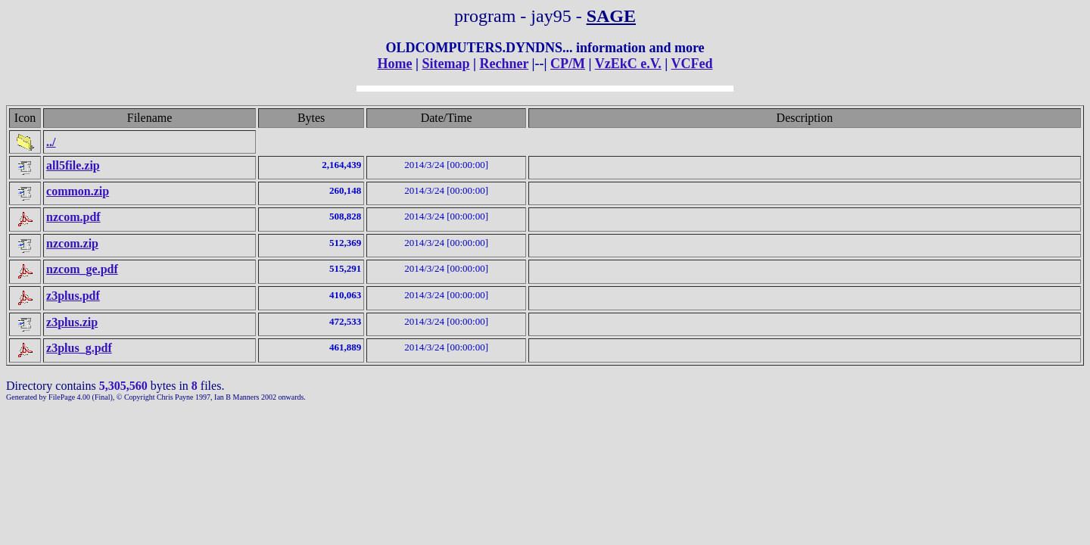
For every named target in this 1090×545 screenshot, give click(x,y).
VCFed (691, 63)
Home (395, 63)
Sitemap (445, 63)
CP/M (567, 63)
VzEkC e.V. (628, 63)
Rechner (503, 63)
